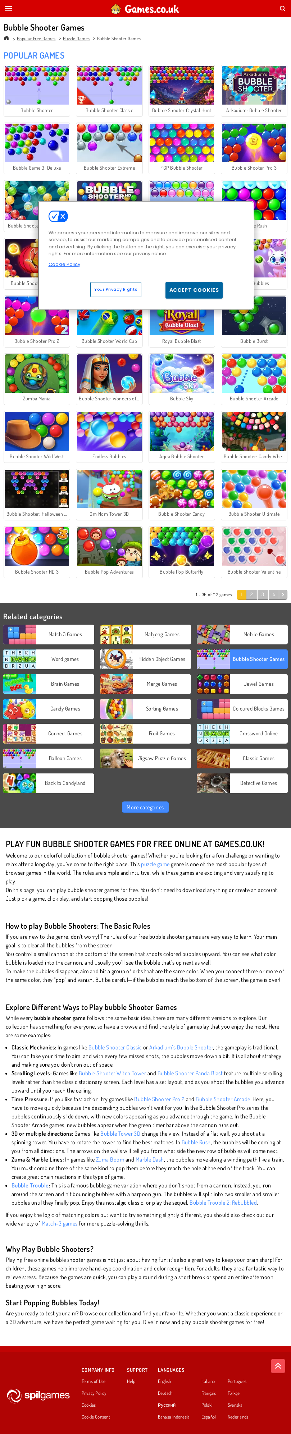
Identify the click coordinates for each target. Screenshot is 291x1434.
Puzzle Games (76, 38)
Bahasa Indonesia (174, 1417)
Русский (167, 1405)
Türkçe (234, 1393)
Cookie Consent (96, 1417)
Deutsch (165, 1393)
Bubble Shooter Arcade (223, 1099)
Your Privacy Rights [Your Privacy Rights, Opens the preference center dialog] (115, 289)
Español (208, 1417)
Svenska (235, 1405)
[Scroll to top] (278, 1366)
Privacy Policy (94, 1393)
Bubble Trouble (30, 1185)
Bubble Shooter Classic (115, 1047)
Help (131, 1381)
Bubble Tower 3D (120, 1133)
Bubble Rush (196, 1142)
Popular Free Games (36, 38)
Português (237, 1381)
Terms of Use (94, 1381)
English (164, 1381)
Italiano (208, 1381)
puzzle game (155, 864)
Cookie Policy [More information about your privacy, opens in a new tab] (64, 264)
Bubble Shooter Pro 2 (159, 1099)
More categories (145, 807)
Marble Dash (150, 1159)
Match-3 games (60, 1223)
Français (208, 1393)
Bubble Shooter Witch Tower (112, 1073)
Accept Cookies (194, 290)
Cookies (89, 1405)
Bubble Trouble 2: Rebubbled (223, 1202)
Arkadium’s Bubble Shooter (181, 1047)
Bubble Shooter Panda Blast (190, 1073)
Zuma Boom (110, 1159)
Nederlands (238, 1417)
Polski (206, 1405)
